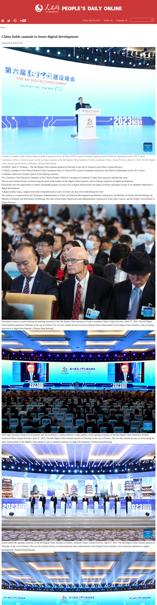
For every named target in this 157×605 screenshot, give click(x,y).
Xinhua (4, 43)
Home (3, 27)
